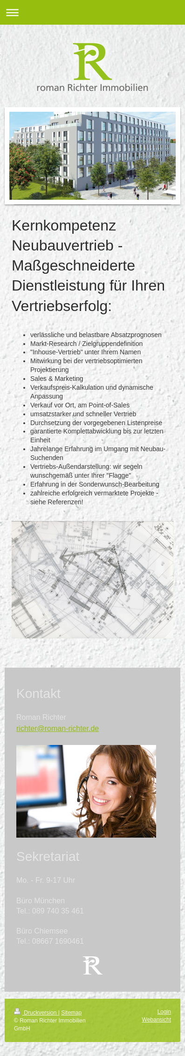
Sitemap (71, 1012)
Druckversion (36, 1012)
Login (164, 1012)
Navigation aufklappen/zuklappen (92, 12)
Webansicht (156, 1019)
